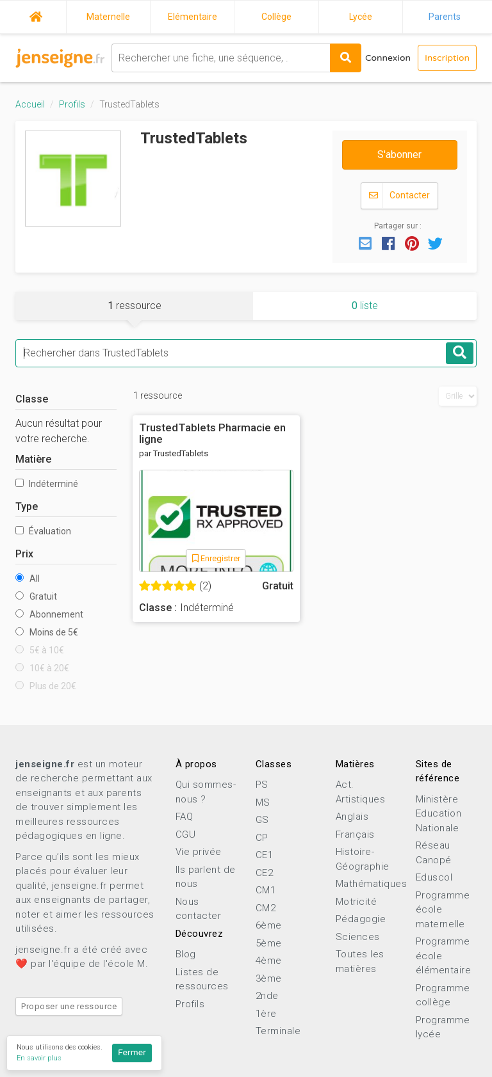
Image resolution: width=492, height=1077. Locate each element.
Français (355, 834)
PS (262, 784)
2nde (267, 995)
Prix (24, 554)
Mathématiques (371, 884)
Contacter (399, 195)
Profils (72, 104)
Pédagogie (361, 919)
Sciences (358, 937)
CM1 (266, 890)
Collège (276, 17)
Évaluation (43, 531)
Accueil (36, 15)
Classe (31, 399)
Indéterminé (46, 484)
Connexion (388, 57)
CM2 (266, 908)
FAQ (184, 816)
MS (263, 802)
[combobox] (220, 58)
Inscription (447, 57)
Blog (186, 954)
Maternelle (108, 17)
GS (262, 820)
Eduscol (434, 877)
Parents (445, 17)
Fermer (132, 1053)
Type (26, 506)
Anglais (352, 816)
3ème (269, 978)
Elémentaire (192, 17)
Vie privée (199, 852)
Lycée (360, 17)
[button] (365, 242)
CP (262, 837)
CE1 (265, 855)
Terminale (278, 1031)
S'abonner (399, 154)
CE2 (265, 873)
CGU (186, 834)
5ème (269, 943)
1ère (266, 1013)
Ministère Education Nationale (439, 814)
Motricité (356, 901)
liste (365, 305)
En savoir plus (39, 1058)
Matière (33, 459)
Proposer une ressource (69, 1006)
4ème (269, 960)
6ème (269, 925)
